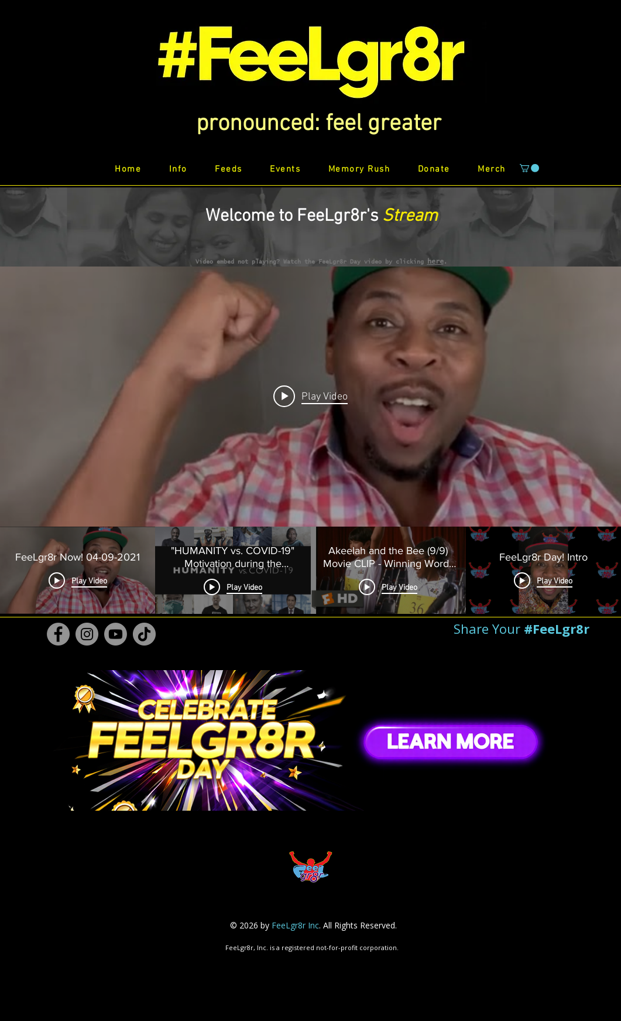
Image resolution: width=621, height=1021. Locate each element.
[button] (318, 124)
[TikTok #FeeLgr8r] (144, 634)
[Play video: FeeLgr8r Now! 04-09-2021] (310, 396)
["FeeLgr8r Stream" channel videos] (310, 570)
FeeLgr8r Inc (295, 925)
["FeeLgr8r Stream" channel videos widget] (310, 440)
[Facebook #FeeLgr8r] (58, 634)
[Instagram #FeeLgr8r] (87, 634)
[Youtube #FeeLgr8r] (115, 634)
